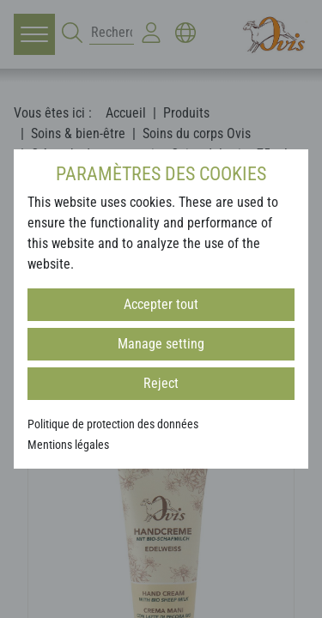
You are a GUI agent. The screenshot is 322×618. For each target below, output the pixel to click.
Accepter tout (161, 304)
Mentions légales (68, 444)
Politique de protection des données (112, 424)
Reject (161, 383)
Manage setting (161, 344)
